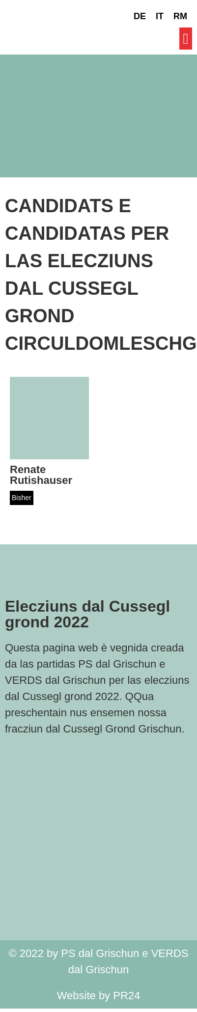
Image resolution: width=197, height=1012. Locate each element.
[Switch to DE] (140, 16)
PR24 (126, 995)
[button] (185, 39)
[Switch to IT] (160, 16)
